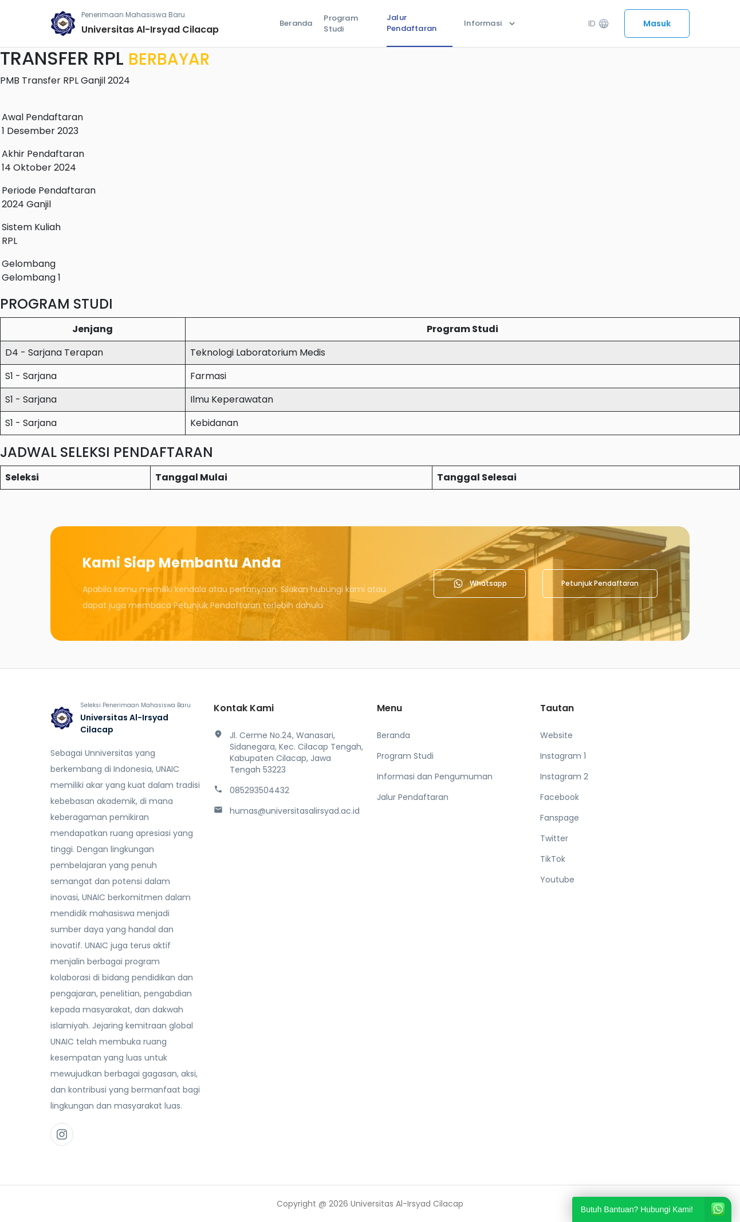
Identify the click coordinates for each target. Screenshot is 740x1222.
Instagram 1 (563, 756)
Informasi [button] (491, 23)
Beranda (296, 23)
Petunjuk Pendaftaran (600, 583)
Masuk (657, 23)
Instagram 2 (564, 776)
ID (598, 24)
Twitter (554, 838)
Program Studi (340, 24)
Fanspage (559, 817)
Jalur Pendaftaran (411, 23)
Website (556, 735)
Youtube (557, 879)
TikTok (552, 859)
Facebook (559, 797)
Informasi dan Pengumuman (435, 776)
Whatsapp (479, 583)
